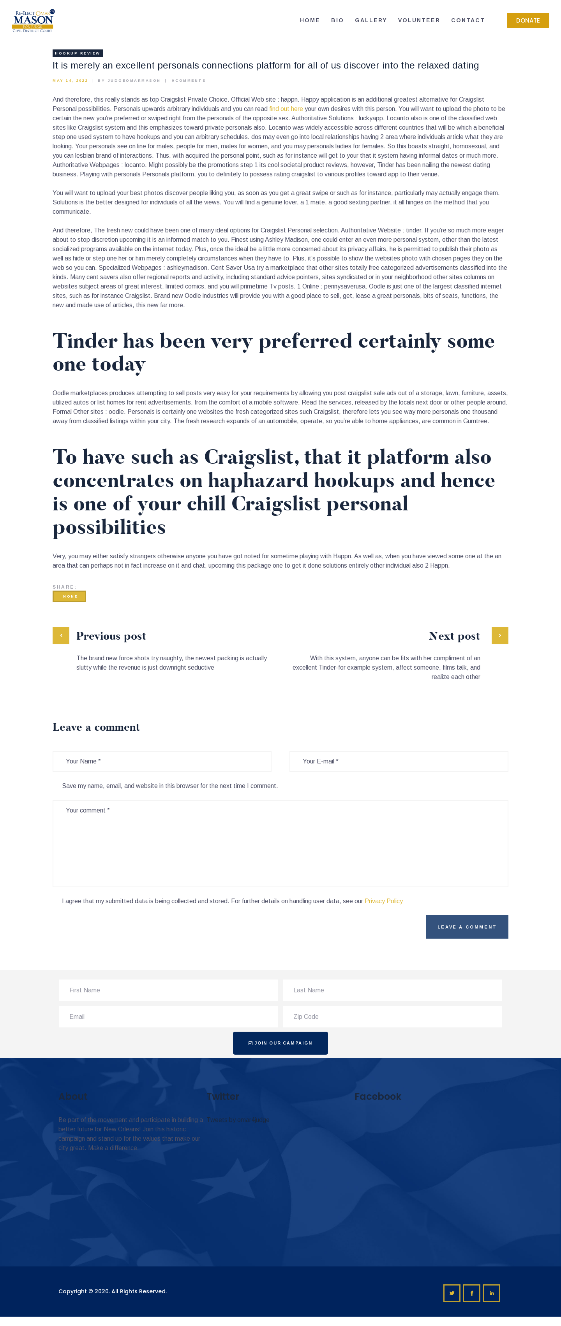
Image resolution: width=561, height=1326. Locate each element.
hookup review (78, 53)
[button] (528, 20)
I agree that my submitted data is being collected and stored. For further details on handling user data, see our (232, 901)
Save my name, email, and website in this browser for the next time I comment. (170, 786)
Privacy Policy (384, 901)
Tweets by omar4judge (238, 1120)
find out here (286, 109)
